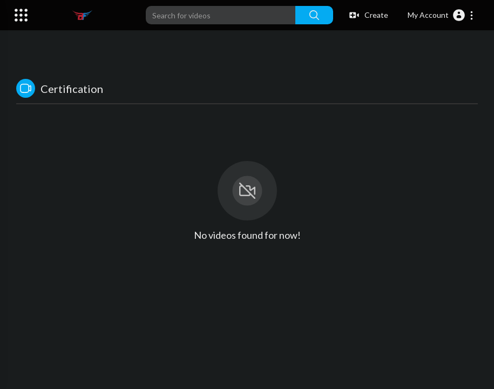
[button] (441, 15)
